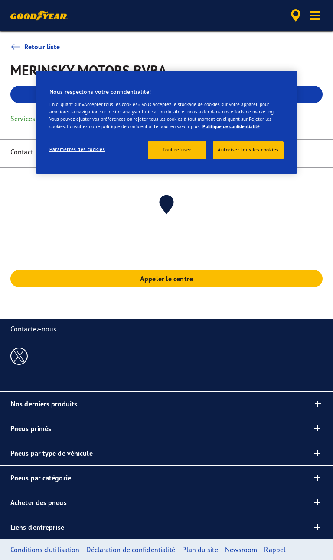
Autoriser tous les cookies (248, 150)
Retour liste (35, 47)
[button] (315, 15)
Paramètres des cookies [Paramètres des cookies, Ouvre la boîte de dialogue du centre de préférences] (77, 149)
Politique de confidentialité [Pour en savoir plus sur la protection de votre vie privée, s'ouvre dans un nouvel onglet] (231, 126)
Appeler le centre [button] (166, 278)
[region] (166, 122)
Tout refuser (177, 150)
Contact (21, 152)
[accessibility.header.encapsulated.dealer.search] (294, 15)
